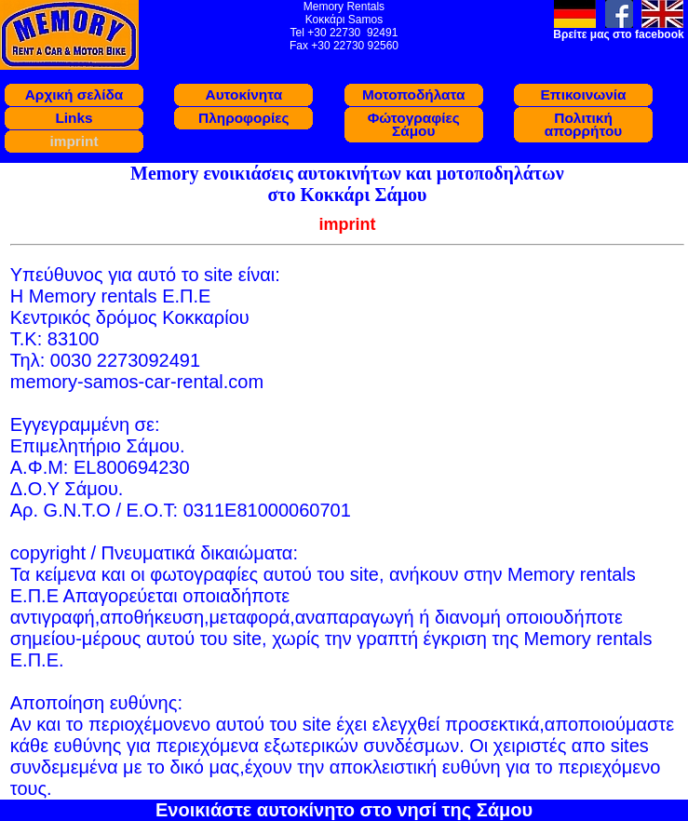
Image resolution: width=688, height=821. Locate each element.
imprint (73, 141)
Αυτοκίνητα (244, 94)
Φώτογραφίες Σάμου (414, 124)
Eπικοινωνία (584, 94)
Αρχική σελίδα (74, 94)
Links (73, 118)
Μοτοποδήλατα (413, 94)
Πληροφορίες (244, 118)
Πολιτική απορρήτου (583, 124)
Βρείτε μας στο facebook (618, 34)
